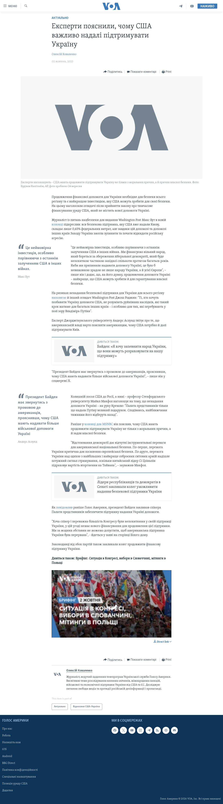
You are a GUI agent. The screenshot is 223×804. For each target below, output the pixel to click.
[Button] (112, 71)
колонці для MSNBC (98, 424)
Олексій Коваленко (64, 54)
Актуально (60, 18)
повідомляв (64, 507)
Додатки (7, 790)
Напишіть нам (11, 742)
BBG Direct (8, 763)
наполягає (59, 298)
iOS (4, 749)
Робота (6, 735)
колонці (57, 224)
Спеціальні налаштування (19, 776)
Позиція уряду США (14, 783)
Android (7, 756)
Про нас (7, 728)
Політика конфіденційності (20, 770)
